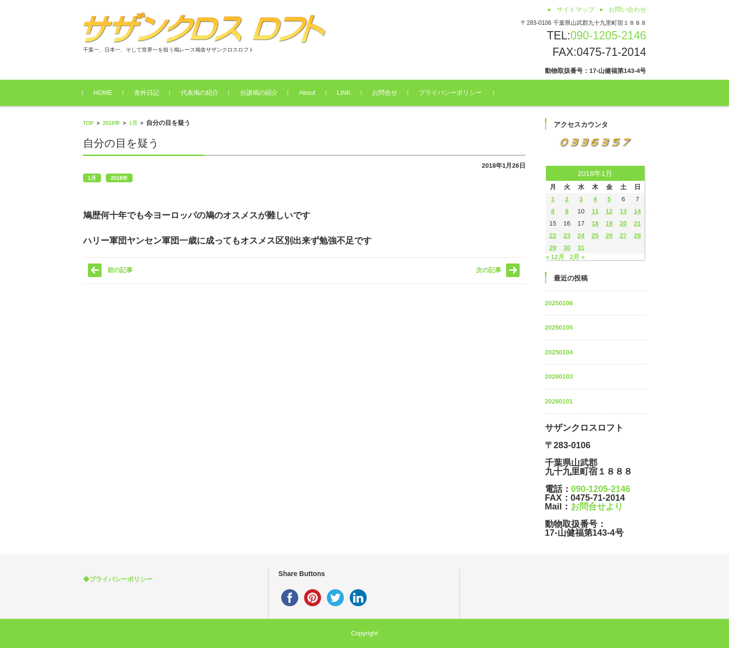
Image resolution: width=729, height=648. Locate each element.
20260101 (559, 401)
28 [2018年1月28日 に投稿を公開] (637, 235)
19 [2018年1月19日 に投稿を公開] (609, 223)
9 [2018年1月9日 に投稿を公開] (567, 211)
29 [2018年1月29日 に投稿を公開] (552, 247)
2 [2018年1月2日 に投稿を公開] (567, 199)
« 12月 (555, 257)
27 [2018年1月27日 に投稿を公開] (623, 235)
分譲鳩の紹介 (259, 92)
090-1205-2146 (608, 35)
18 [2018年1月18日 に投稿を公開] (595, 223)
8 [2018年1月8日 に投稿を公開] (553, 211)
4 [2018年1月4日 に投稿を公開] (595, 199)
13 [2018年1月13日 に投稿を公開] (623, 211)
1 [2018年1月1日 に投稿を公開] (553, 199)
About (307, 92)
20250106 (559, 303)
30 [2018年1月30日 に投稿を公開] (566, 247)
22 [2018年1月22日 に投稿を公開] (552, 235)
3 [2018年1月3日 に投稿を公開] (581, 199)
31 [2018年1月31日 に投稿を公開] (580, 247)
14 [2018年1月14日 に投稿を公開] (637, 211)
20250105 (559, 327)
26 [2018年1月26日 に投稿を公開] (609, 235)
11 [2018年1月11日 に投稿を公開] (595, 211)
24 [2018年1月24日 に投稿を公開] (580, 235)
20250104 (559, 352)
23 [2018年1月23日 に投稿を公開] (566, 235)
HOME (103, 92)
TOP (88, 123)
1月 (133, 123)
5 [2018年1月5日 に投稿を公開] (609, 199)
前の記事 (120, 270)
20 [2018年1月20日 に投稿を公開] (623, 223)
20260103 (559, 376)
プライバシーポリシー (450, 92)
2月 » (577, 257)
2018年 (110, 123)
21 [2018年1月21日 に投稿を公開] (637, 223)
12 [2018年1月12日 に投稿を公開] (609, 211)
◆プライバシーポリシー (118, 579)
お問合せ (384, 92)
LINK (344, 92)
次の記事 (488, 270)
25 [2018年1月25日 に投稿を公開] (595, 235)
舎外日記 (146, 92)
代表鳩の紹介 (200, 92)
